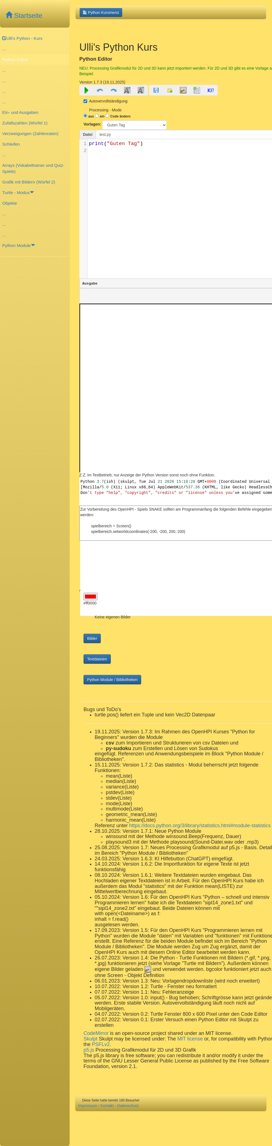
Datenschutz (128, 1105)
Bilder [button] (92, 638)
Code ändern (120, 116)
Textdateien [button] (97, 659)
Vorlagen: (92, 124)
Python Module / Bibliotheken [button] (112, 679)
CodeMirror (96, 1033)
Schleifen (11, 144)
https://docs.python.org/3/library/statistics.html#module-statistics (200, 825)
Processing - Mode (105, 110)
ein (102, 116)
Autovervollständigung (106, 101)
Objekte (9, 203)
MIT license (190, 1039)
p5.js (89, 1050)
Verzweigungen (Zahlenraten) (30, 133)
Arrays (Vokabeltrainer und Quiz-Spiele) (33, 168)
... (4, 48)
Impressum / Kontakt (96, 1105)
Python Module (18, 245)
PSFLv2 (101, 1044)
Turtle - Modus (18, 192)
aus (91, 116)
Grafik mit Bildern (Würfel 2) (28, 182)
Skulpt (90, 1039)
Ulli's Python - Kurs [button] (22, 38)
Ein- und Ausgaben (20, 112)
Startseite (24, 15)
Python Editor (15, 59)
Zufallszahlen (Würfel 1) (25, 123)
